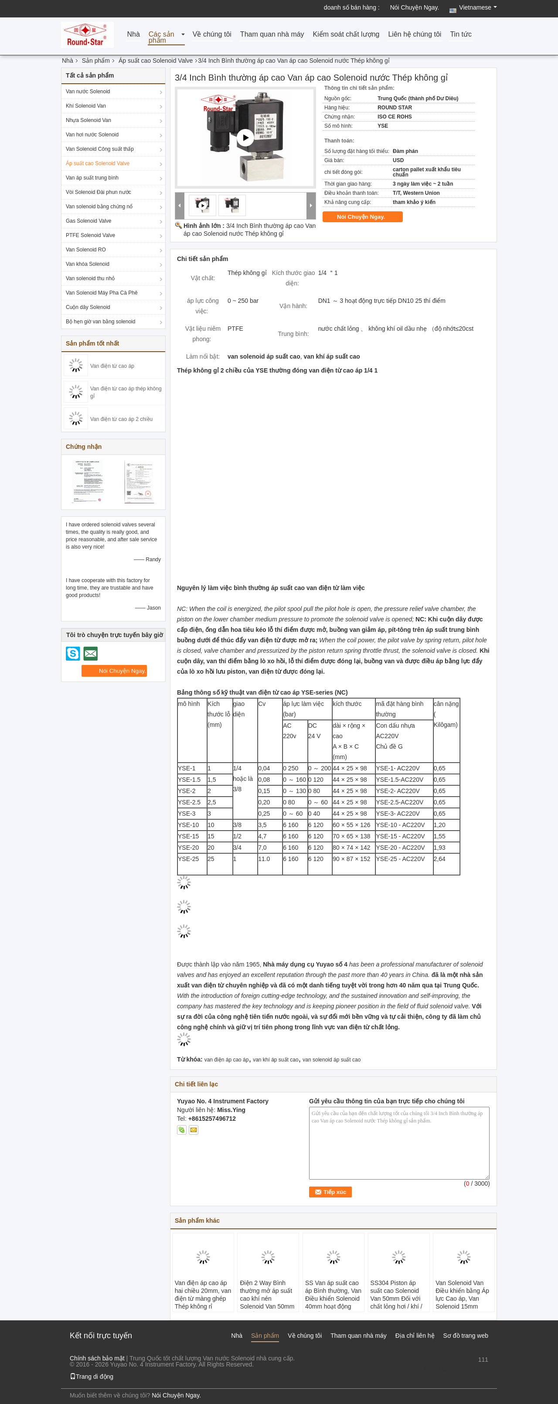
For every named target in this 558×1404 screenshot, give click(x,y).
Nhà (133, 34)
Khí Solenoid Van (86, 106)
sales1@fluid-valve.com (456, 1368)
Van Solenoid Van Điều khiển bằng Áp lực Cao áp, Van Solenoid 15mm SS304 (462, 1298)
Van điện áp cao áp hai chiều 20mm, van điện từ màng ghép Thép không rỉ (203, 1294)
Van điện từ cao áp (112, 366)
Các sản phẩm (161, 37)
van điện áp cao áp (226, 1060)
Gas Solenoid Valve (89, 221)
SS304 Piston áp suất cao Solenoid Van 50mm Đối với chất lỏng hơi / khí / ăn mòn (396, 1298)
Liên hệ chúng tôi (414, 34)
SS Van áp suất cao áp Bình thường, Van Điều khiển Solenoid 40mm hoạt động (333, 1294)
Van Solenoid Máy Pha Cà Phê (102, 293)
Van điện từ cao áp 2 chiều (121, 419)
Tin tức (461, 34)
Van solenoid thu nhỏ (90, 278)
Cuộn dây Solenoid (88, 307)
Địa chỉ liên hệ (415, 1335)
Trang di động (91, 1376)
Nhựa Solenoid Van (88, 120)
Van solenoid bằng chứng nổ (99, 206)
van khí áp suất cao (275, 1060)
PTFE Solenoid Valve (90, 235)
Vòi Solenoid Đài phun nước (98, 192)
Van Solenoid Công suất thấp (100, 149)
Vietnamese (478, 7)
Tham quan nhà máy (272, 34)
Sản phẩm (96, 61)
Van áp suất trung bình (92, 178)
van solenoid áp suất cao (332, 1060)
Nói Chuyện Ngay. (414, 7)
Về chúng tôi (212, 34)
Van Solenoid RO (86, 250)
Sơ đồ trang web (465, 1335)
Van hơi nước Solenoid (92, 135)
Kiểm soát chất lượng (346, 34)
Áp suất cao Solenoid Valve (156, 61)
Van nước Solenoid (88, 91)
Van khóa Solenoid (87, 264)
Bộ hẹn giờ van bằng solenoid (100, 322)
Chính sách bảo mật (97, 1358)
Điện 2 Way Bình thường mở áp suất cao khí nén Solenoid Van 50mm (267, 1294)
